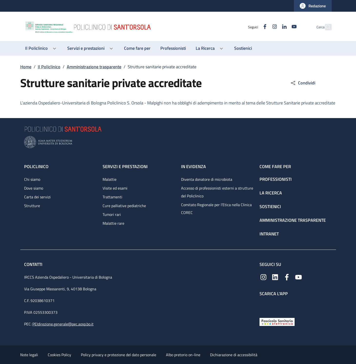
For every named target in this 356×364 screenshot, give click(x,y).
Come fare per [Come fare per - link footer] (275, 166)
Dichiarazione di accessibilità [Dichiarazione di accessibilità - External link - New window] (233, 355)
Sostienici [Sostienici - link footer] (270, 206)
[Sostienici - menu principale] (243, 48)
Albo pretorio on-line (183, 355)
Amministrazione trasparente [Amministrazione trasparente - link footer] (293, 220)
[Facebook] (254, 27)
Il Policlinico (49, 66)
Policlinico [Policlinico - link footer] (36, 166)
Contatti (33, 264)
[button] (313, 6)
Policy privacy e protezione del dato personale (118, 355)
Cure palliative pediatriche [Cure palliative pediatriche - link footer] (124, 206)
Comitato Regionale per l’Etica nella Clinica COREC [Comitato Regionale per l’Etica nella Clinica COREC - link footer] (216, 208)
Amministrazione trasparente (94, 66)
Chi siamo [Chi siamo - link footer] (32, 179)
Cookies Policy (59, 355)
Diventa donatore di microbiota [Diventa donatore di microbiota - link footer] (206, 179)
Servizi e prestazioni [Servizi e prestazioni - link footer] (125, 166)
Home (25, 66)
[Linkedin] (274, 27)
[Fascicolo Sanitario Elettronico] (277, 321)
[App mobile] (263, 306)
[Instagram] (264, 27)
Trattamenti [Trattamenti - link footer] (112, 197)
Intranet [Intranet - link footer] (269, 234)
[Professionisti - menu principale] (173, 48)
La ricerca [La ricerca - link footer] (271, 193)
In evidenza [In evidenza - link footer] (193, 166)
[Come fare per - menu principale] (137, 48)
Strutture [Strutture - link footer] (32, 206)
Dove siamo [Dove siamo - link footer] (33, 188)
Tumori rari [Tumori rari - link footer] (112, 214)
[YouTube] (284, 27)
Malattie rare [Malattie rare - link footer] (113, 223)
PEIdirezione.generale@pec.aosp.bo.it (63, 324)
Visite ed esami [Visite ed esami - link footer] (115, 188)
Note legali (29, 355)
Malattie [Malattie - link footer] (109, 179)
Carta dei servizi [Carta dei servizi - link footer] (37, 197)
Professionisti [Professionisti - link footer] (276, 179)
